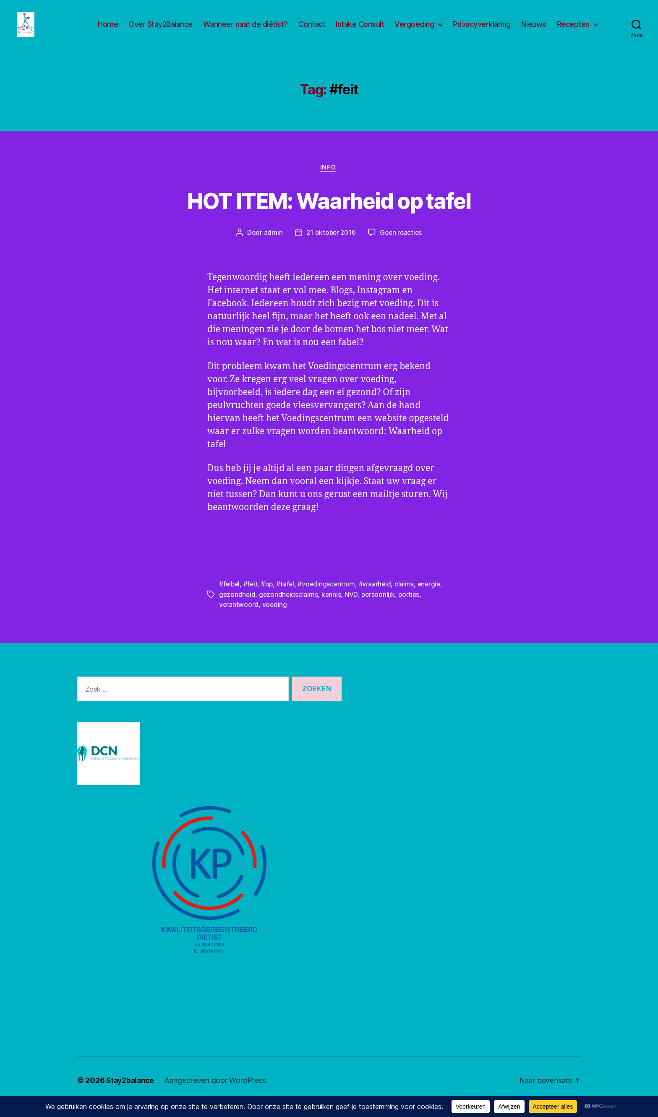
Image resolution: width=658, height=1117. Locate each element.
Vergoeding (414, 30)
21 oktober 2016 (330, 246)
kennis (333, 608)
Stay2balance (131, 1093)
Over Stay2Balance (160, 30)
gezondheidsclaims (289, 608)
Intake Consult (360, 30)
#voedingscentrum (329, 598)
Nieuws (533, 30)
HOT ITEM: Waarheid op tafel (329, 213)
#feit (252, 598)
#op (269, 598)
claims (407, 598)
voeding (275, 618)
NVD (353, 608)
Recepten (573, 30)
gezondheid (237, 608)
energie (433, 598)
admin (271, 246)
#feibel (230, 598)
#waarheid (378, 598)
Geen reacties (402, 246)
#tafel (287, 598)
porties (412, 608)
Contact (312, 30)
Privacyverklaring (482, 30)
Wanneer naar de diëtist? (245, 30)
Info (329, 181)
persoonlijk (380, 608)
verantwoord (239, 618)
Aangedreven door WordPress (218, 1093)
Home (108, 30)
